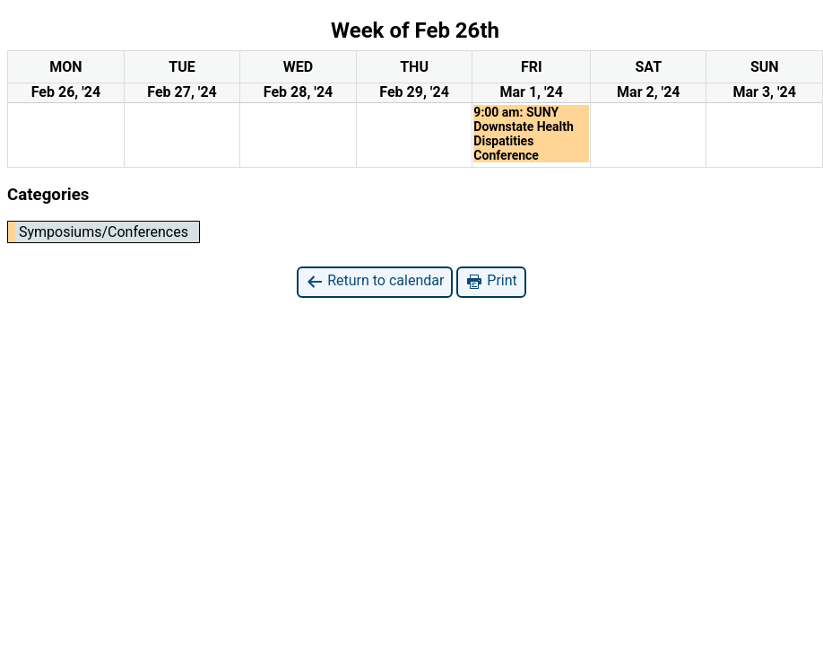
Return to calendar (375, 281)
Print (490, 281)
